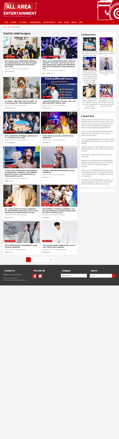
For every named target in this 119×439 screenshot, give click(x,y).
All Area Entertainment (22, 69)
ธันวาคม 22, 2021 (46, 175)
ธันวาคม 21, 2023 (46, 71)
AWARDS (74, 22)
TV (6, 97)
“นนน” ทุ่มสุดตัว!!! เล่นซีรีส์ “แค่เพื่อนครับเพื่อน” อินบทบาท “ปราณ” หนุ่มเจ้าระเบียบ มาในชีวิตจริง (59, 246)
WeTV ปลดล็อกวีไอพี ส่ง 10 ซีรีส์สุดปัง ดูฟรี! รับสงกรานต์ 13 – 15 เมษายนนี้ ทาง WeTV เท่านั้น (21, 137)
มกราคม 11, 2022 (46, 140)
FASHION (66, 22)
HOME (6, 22)
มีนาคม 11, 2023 (8, 105)
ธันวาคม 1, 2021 (8, 249)
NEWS (80, 22)
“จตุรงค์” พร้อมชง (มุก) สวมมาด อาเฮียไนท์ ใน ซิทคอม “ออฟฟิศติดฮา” (58, 137)
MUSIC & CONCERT (48, 22)
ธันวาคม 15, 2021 (9, 215)
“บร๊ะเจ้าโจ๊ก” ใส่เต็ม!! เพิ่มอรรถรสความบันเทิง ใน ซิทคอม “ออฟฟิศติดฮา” (58, 171)
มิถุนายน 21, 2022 (46, 105)
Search (114, 276)
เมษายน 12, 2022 (9, 140)
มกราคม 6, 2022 (9, 178)
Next (51, 259)
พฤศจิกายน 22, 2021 (47, 249)
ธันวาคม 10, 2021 (46, 215)
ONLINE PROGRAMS (35, 22)
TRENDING (13, 22)
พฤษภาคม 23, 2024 (10, 69)
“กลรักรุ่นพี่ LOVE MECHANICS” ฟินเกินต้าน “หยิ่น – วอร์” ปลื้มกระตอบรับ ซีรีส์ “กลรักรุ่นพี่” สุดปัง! (59, 102)
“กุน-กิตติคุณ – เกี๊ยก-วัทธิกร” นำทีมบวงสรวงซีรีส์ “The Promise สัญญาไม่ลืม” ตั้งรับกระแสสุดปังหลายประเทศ (21, 102)
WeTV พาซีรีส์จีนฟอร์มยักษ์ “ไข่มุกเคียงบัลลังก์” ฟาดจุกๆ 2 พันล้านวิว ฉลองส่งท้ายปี (21, 246)
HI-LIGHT (45, 56)
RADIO (60, 22)
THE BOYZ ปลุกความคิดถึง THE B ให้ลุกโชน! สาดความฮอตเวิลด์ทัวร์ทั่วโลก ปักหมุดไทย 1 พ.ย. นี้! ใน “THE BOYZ (97, 149)
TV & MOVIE (22, 22)
